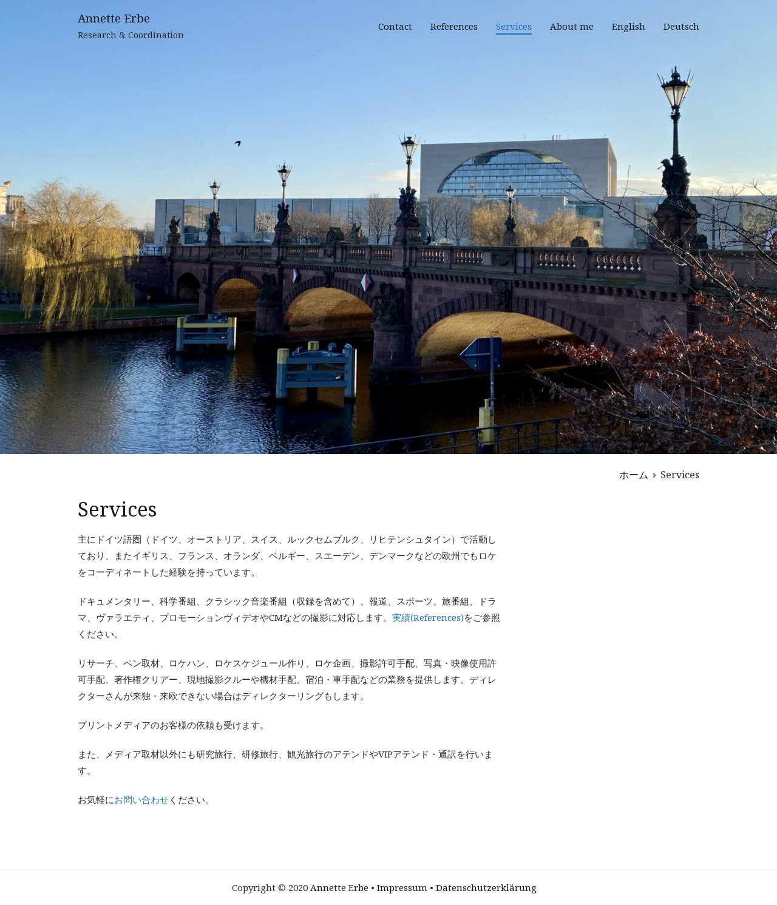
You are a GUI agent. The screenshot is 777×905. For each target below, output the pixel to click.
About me (572, 26)
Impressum (402, 887)
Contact (395, 26)
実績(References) (428, 617)
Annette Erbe (114, 18)
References (454, 26)
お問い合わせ (141, 799)
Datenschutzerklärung (486, 887)
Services (514, 26)
